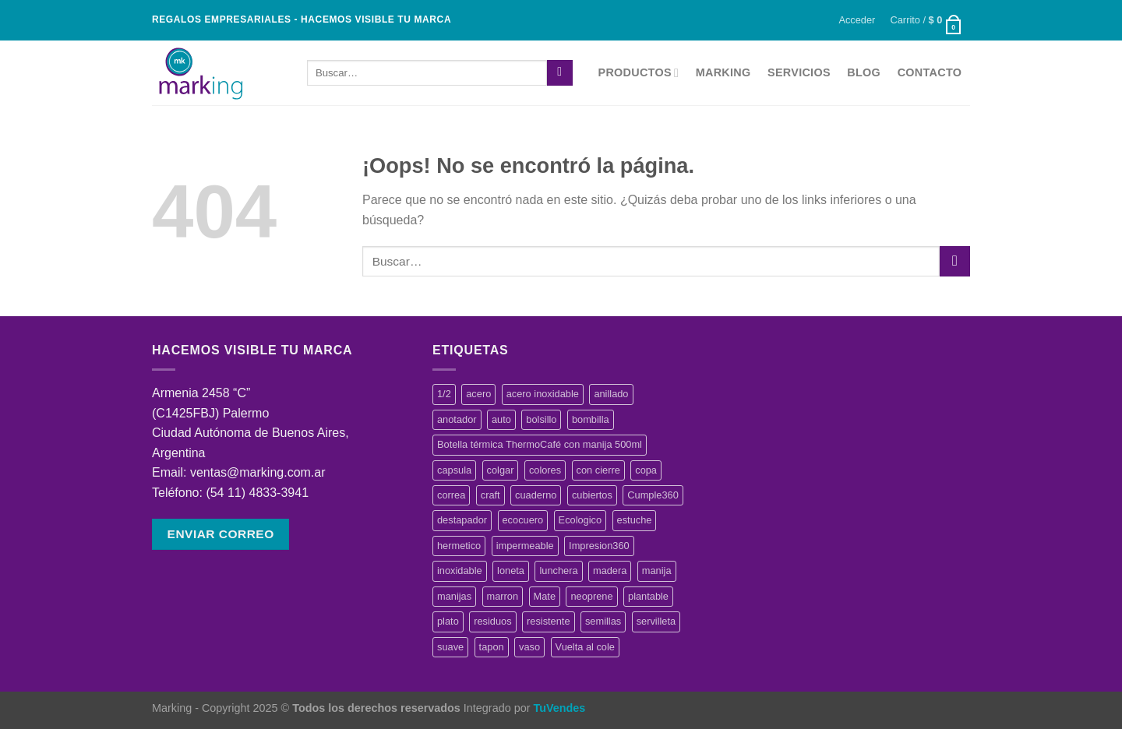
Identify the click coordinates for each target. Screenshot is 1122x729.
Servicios (799, 72)
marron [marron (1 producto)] (503, 596)
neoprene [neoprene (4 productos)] (591, 596)
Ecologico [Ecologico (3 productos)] (580, 520)
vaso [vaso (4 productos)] (529, 647)
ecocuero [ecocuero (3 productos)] (523, 520)
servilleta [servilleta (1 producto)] (656, 621)
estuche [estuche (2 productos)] (634, 520)
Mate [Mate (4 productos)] (545, 596)
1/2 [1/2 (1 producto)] (444, 394)
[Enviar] (560, 73)
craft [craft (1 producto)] (490, 495)
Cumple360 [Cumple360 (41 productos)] (652, 495)
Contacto (930, 72)
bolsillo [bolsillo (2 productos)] (541, 419)
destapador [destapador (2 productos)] (462, 520)
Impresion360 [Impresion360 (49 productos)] (599, 545)
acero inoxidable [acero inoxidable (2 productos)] (542, 394)
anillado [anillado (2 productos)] (611, 394)
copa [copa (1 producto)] (646, 470)
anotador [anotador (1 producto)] (457, 419)
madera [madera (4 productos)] (609, 570)
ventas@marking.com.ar (258, 472)
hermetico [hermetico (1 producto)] (459, 545)
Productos (638, 72)
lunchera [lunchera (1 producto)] (558, 570)
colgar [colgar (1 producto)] (500, 470)
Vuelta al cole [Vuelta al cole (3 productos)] (585, 647)
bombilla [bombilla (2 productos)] (590, 419)
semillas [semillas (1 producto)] (603, 621)
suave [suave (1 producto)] (450, 647)
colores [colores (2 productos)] (545, 470)
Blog (863, 72)
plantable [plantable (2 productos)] (648, 596)
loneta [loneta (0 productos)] (510, 570)
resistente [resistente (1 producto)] (548, 621)
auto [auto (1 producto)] (501, 419)
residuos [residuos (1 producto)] (492, 621)
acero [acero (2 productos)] (478, 394)
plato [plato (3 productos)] (448, 621)
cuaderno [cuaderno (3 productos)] (535, 495)
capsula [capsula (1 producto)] (454, 470)
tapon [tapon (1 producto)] (491, 647)
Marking (723, 72)
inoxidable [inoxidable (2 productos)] (459, 570)
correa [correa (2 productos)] (451, 495)
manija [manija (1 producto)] (657, 570)
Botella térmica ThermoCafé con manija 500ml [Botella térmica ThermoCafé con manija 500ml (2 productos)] (539, 444)
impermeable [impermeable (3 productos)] (525, 545)
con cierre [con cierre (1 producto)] (598, 470)
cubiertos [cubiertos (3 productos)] (592, 495)
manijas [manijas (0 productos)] (454, 596)
